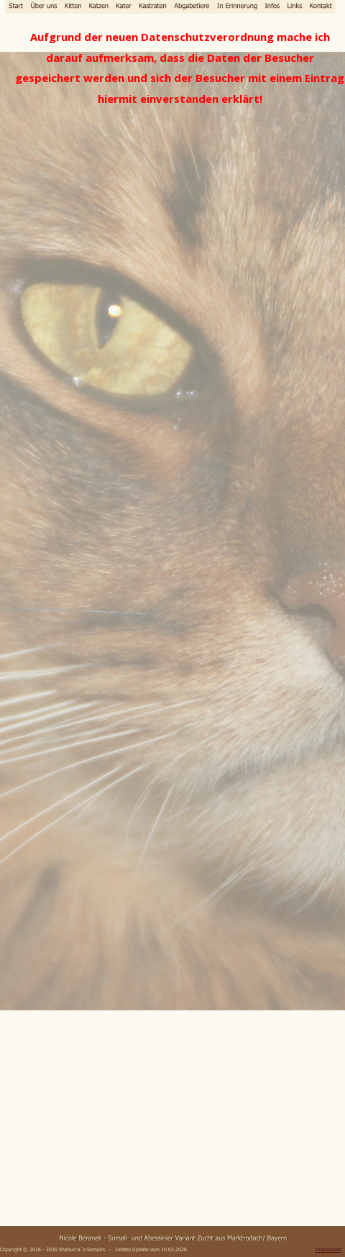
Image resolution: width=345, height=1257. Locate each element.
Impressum (328, 1249)
